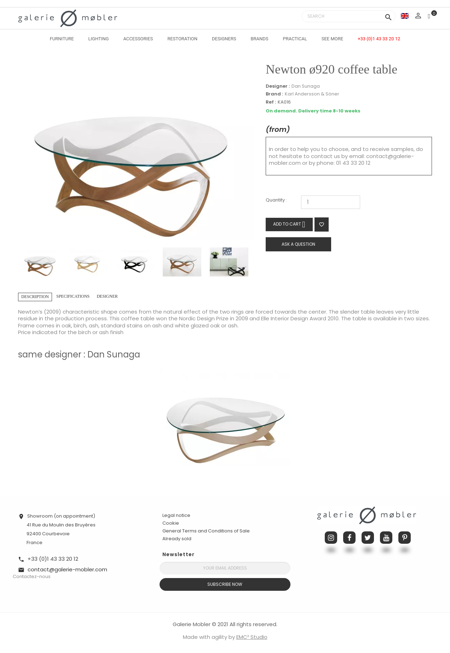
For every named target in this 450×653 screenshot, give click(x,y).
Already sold (176, 538)
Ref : (271, 102)
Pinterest (404, 537)
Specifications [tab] (73, 296)
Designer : (278, 86)
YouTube (386, 537)
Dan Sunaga (306, 86)
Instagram (331, 537)
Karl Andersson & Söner (312, 94)
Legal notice (176, 515)
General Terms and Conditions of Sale (206, 530)
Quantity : (276, 200)
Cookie (170, 523)
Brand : (274, 94)
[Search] (349, 16)
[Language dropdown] (405, 15)
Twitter (368, 537)
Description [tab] (35, 296)
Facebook (349, 537)
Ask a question (298, 244)
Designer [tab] (107, 296)
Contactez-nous (32, 576)
